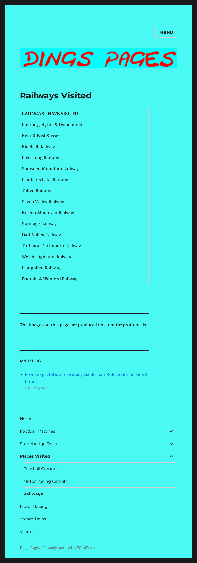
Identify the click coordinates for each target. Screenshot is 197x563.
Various (27, 531)
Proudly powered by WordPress (69, 548)
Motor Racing (33, 506)
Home (26, 418)
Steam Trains (33, 519)
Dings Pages (30, 548)
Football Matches (37, 431)
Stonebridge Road (38, 443)
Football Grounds (41, 468)
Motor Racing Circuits (45, 481)
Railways (33, 494)
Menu (166, 32)
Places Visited (35, 456)
